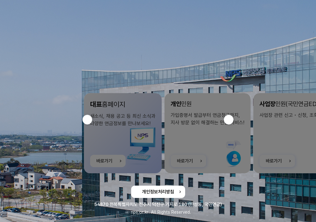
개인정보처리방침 (158, 192)
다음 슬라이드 (233, 120)
